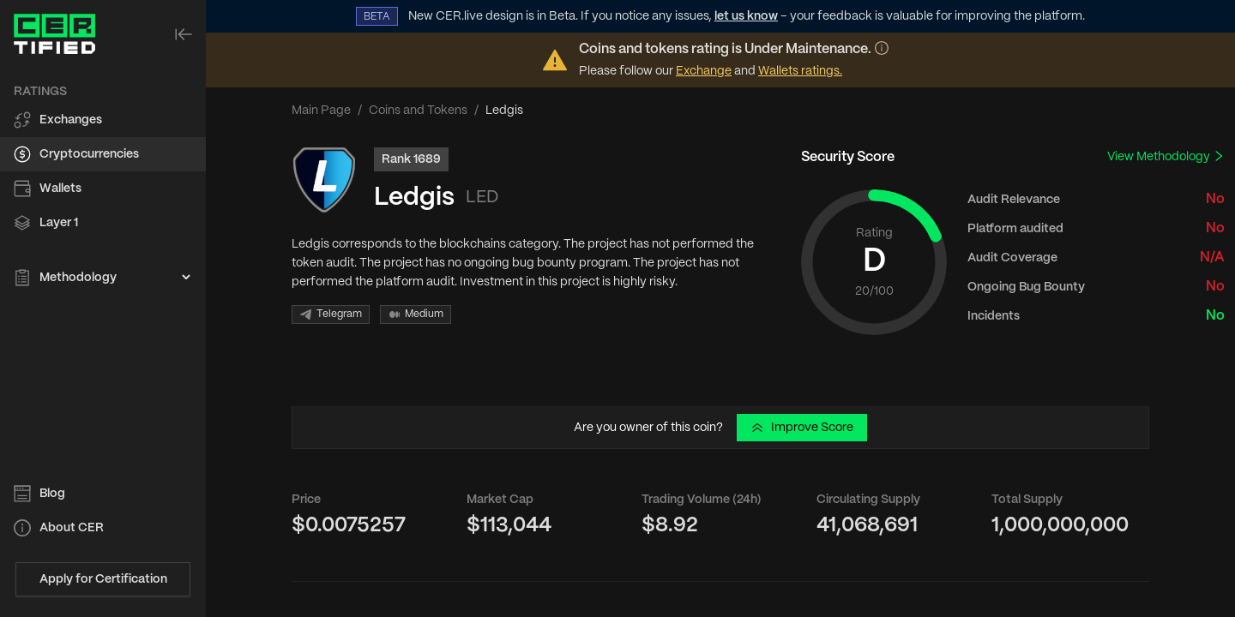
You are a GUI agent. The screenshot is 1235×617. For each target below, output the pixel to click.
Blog (52, 494)
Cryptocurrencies (89, 154)
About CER (71, 528)
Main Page (321, 111)
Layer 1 (58, 223)
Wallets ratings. (800, 71)
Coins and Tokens (418, 111)
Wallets (60, 189)
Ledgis (414, 197)
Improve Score (801, 427)
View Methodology (1166, 156)
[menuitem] (103, 120)
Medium (415, 314)
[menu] (103, 185)
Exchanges (70, 120)
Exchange (704, 71)
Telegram (330, 314)
